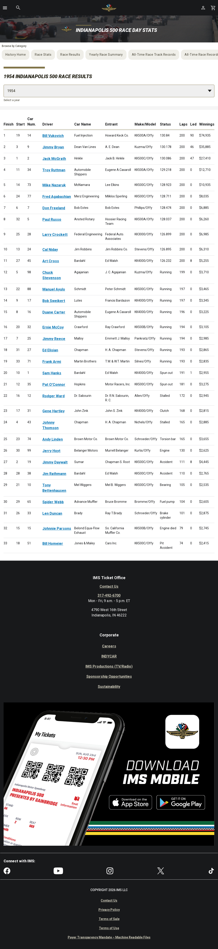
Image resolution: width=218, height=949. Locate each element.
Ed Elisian (50, 350)
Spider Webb (53, 502)
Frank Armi (51, 362)
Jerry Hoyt (51, 451)
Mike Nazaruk (54, 185)
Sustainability (109, 686)
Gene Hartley (53, 411)
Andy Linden (52, 439)
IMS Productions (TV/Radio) (109, 666)
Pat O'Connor (53, 384)
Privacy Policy (109, 909)
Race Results (70, 54)
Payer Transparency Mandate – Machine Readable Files (109, 937)
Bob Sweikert (53, 301)
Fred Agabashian (56, 196)
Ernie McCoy (53, 327)
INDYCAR (109, 656)
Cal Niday (50, 249)
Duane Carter (53, 312)
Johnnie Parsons (56, 528)
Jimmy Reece (53, 339)
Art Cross (50, 261)
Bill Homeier (52, 543)
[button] (5, 8)
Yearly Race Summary (106, 54)
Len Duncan (52, 513)
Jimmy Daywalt (55, 462)
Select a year (12, 100)
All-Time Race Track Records (154, 54)
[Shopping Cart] (213, 7)
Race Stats (43, 54)
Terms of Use (109, 928)
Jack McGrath (54, 159)
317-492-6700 (109, 595)
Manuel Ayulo (53, 289)
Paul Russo (51, 219)
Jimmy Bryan (53, 147)
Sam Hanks (51, 373)
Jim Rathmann (54, 474)
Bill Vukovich (53, 136)
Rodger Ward (53, 396)
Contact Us (109, 586)
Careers (109, 646)
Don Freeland (53, 208)
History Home (15, 54)
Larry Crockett (55, 234)
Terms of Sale (109, 919)
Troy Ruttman (53, 170)
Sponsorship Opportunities (109, 676)
